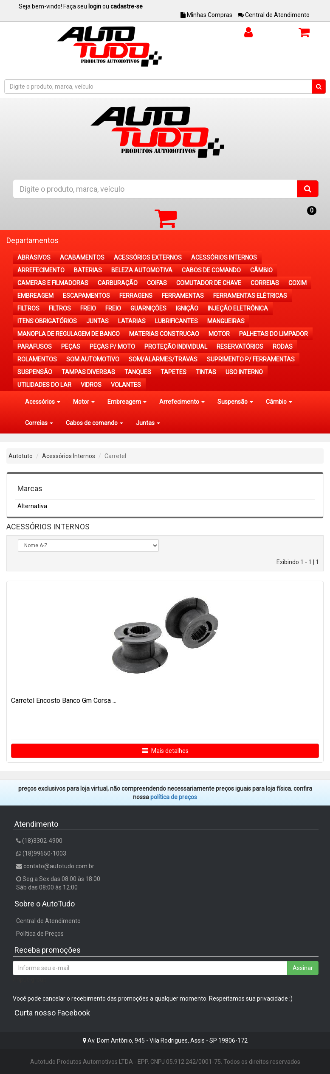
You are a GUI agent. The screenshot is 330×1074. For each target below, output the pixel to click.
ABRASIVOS (34, 257)
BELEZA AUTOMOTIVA (141, 270)
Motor (84, 401)
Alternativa (32, 506)
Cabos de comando (94, 423)
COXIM (297, 283)
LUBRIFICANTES (176, 321)
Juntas (148, 423)
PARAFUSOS (34, 346)
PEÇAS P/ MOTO (112, 346)
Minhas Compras (206, 14)
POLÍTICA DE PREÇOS (173, 797)
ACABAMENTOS (82, 257)
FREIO (88, 308)
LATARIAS (132, 321)
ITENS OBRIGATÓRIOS (47, 321)
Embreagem (127, 401)
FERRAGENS (135, 295)
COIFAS (157, 283)
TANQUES (137, 372)
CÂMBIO (261, 270)
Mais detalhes (165, 750)
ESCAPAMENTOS (86, 295)
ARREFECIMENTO (41, 270)
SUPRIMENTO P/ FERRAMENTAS (251, 359)
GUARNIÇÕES (148, 308)
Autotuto (20, 456)
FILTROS (28, 308)
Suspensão (235, 401)
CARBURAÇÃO (118, 283)
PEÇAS (70, 346)
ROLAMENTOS (37, 359)
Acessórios (42, 401)
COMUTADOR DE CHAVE (208, 283)
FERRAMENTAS (183, 295)
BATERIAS (88, 270)
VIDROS (91, 384)
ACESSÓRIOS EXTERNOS (148, 257)
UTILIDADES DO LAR (44, 384)
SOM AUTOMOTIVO (92, 359)
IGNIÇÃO (187, 308)
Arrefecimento (182, 401)
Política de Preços (40, 933)
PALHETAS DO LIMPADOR (273, 333)
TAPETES (173, 372)
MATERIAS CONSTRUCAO (164, 333)
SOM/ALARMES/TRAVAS (163, 359)
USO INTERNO (244, 372)
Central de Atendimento (274, 14)
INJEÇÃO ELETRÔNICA (238, 308)
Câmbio (279, 401)
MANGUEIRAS (226, 321)
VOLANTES (126, 384)
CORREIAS (265, 283)
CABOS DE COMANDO (211, 270)
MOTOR (219, 333)
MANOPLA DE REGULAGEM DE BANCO (68, 333)
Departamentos (32, 240)
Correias (39, 423)
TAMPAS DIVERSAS (88, 372)
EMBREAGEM (35, 295)
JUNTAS (97, 321)
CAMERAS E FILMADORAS (52, 283)
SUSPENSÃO (34, 372)
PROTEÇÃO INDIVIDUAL (175, 346)
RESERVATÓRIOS (240, 346)
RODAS (283, 346)
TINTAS (206, 372)
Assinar (303, 968)
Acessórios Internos (68, 456)
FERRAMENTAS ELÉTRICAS (250, 295)
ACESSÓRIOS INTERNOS (224, 257)
